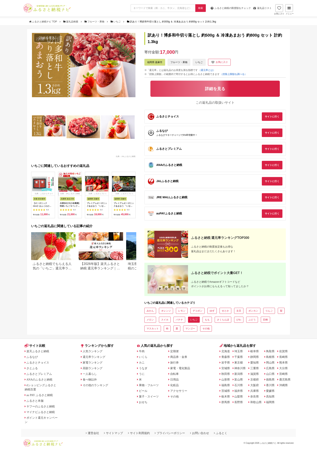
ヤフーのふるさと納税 (40, 406)
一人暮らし (90, 373)
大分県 (283, 368)
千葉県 (238, 356)
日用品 (174, 379)
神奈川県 (240, 368)
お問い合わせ (199, 433)
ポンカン (253, 310)
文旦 (238, 310)
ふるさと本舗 (34, 400)
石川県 (238, 385)
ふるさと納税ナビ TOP (43, 21)
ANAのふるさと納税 (39, 379)
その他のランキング (95, 385)
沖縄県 (283, 385)
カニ (142, 362)
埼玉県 (238, 351)
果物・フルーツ (149, 385)
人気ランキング (92, 351)
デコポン (197, 310)
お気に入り (279, 9)
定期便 (174, 351)
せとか (225, 310)
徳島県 (270, 379)
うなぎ (143, 368)
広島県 (270, 368)
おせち (143, 402)
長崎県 (283, 356)
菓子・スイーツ (149, 396)
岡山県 (270, 362)
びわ (238, 319)
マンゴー (190, 328)
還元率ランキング (94, 356)
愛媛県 (270, 390)
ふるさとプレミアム (39, 373)
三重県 (254, 368)
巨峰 (265, 319)
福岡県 (270, 402)
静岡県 (254, 356)
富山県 (238, 379)
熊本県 (283, 362)
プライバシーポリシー (170, 433)
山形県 (225, 379)
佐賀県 (283, 351)
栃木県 (225, 396)
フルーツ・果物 (95, 21)
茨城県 (225, 390)
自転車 (174, 373)
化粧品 (174, 385)
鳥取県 (270, 351)
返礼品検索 (71, 21)
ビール (143, 390)
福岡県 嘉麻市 (154, 62)
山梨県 (238, 396)
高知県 (270, 396)
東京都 (238, 362)
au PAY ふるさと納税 (39, 395)
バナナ (179, 319)
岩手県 (225, 362)
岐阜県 (254, 351)
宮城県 (225, 368)
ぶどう (252, 319)
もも (207, 319)
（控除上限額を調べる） (233, 74)
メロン (150, 319)
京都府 (254, 379)
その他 (206, 328)
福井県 (238, 390)
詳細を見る (47, 38)
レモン (181, 310)
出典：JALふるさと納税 (125, 156)
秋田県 (225, 373)
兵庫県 (254, 390)
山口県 (270, 373)
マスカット (153, 328)
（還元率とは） (206, 70)
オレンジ (166, 310)
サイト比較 (35, 345)
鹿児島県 (285, 379)
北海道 (225, 351)
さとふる (32, 368)
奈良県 (254, 396)
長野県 (238, 402)
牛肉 (142, 351)
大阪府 (254, 385)
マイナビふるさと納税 (40, 412)
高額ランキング (92, 368)
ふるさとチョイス (37, 362)
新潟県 (238, 373)
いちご (116, 21)
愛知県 (254, 362)
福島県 (225, 385)
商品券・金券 (178, 356)
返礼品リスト (262, 8)
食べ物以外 (90, 379)
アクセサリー (178, 390)
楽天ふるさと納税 (37, 351)
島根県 (270, 356)
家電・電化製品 (180, 368)
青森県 (225, 356)
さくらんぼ (223, 319)
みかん (150, 310)
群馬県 (225, 402)
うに (142, 373)
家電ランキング (92, 362)
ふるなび (32, 356)
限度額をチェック (231, 8)
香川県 (270, 385)
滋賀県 (254, 373)
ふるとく (220, 433)
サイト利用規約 (139, 433)
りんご (269, 310)
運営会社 (92, 433)
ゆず (212, 310)
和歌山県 (256, 402)
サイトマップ (113, 433)
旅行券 (174, 362)
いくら (143, 356)
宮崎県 (283, 373)
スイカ (164, 319)
